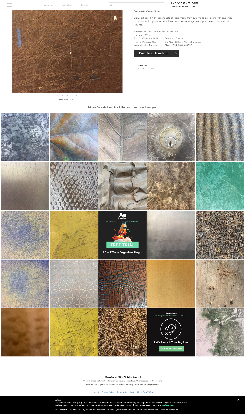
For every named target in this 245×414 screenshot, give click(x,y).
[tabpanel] (67, 51)
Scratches (141, 68)
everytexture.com (184, 4)
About (96, 392)
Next (124, 51)
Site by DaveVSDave (145, 392)
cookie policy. (168, 405)
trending (67, 5)
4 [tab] (72, 95)
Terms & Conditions (125, 392)
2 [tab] (62, 95)
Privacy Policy (108, 392)
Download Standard (153, 53)
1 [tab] (58, 95)
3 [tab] (67, 95)
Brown (151, 68)
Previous (9, 51)
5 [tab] (76, 95)
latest (84, 5)
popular (49, 5)
